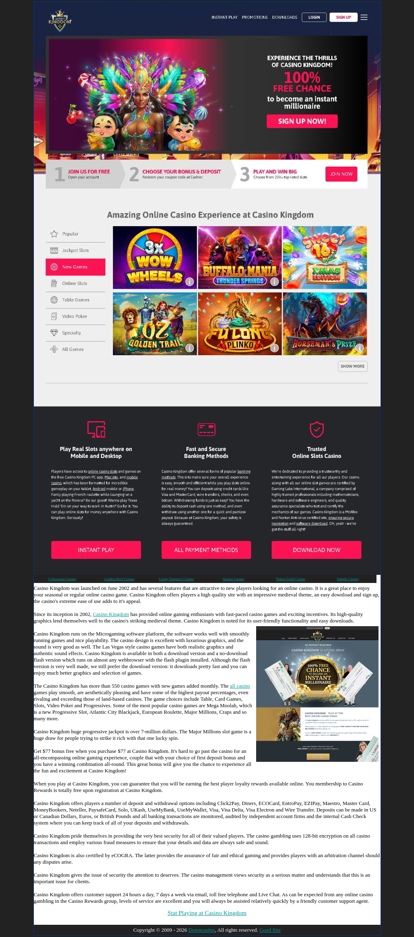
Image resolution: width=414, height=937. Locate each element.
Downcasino (201, 930)
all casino (240, 686)
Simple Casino (348, 579)
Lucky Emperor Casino (176, 579)
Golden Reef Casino (119, 579)
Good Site (270, 930)
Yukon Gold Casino (291, 579)
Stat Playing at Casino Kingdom (207, 913)
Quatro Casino (233, 579)
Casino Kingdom (111, 614)
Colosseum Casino (62, 579)
